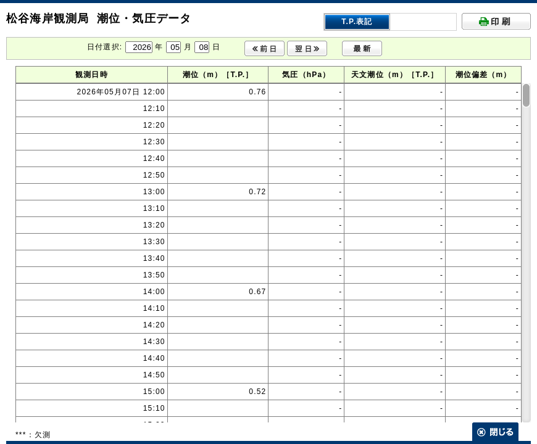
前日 (264, 48)
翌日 (307, 48)
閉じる (495, 431)
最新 (362, 48)
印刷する (496, 21)
